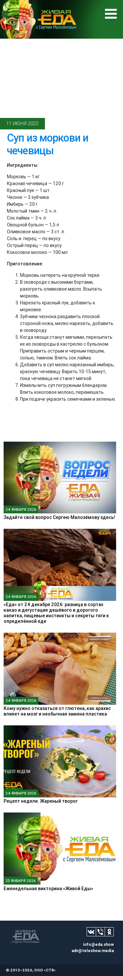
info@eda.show (98, 944)
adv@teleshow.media (93, 950)
